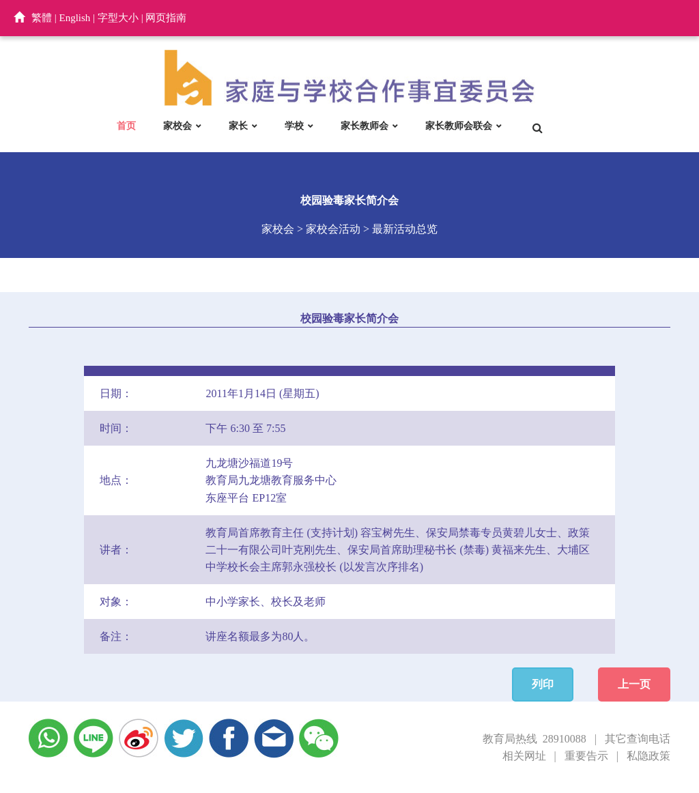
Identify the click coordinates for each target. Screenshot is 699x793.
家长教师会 (364, 125)
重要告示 (586, 756)
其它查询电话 (637, 739)
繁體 (41, 17)
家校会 (177, 125)
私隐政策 (648, 756)
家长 (238, 125)
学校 (294, 125)
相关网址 (524, 756)
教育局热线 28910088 (534, 739)
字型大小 (118, 17)
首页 (126, 125)
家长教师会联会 (458, 125)
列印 (543, 684)
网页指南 (165, 17)
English (75, 17)
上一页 (634, 684)
